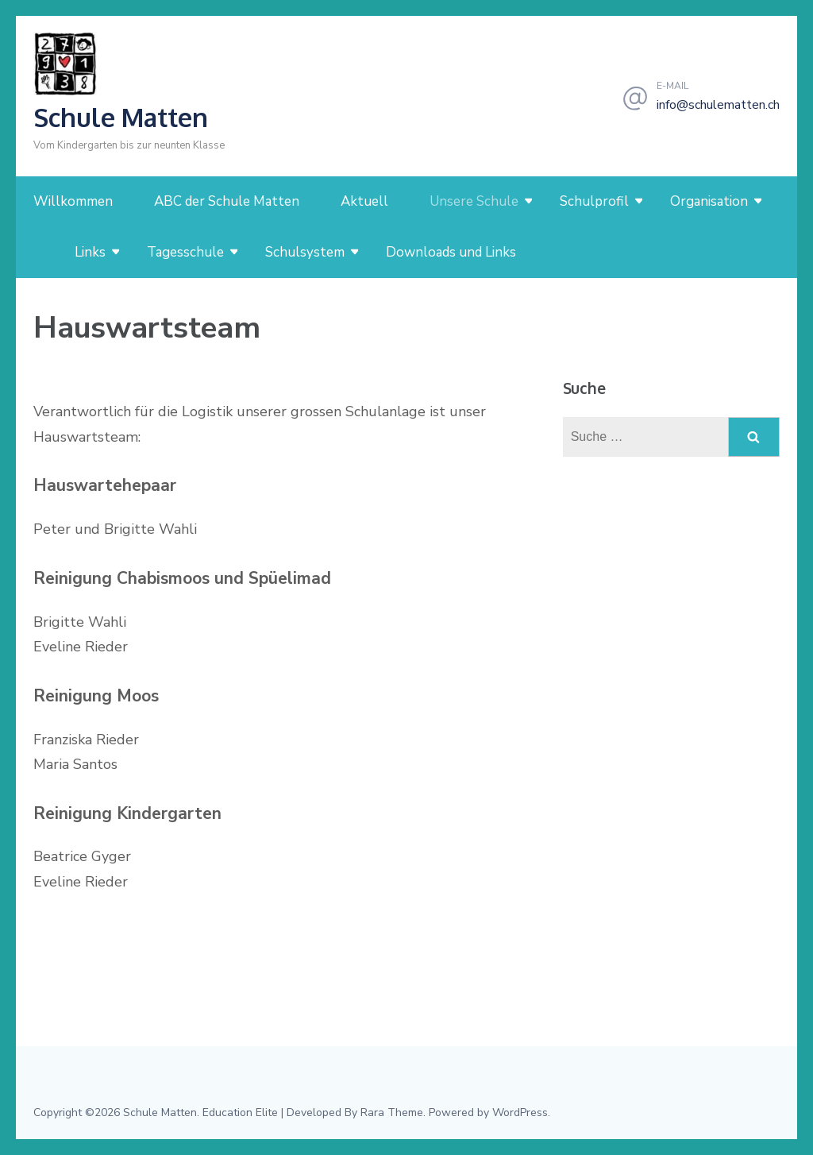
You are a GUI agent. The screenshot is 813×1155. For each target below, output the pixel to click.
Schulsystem (305, 252)
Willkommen (73, 201)
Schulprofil (594, 201)
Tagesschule (185, 252)
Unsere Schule (474, 201)
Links (90, 252)
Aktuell (364, 201)
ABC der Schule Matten (226, 201)
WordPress (520, 1112)
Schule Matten (120, 117)
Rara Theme (391, 1112)
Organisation (709, 201)
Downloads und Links (451, 252)
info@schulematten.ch (718, 105)
